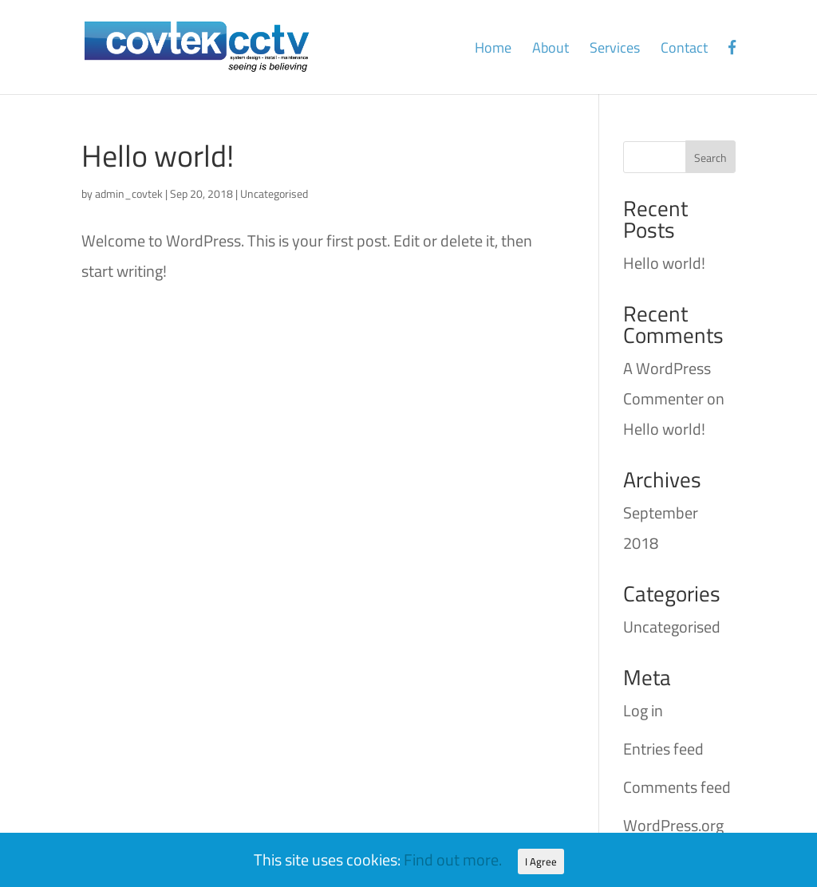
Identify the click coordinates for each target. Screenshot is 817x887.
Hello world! (157, 155)
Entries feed (663, 748)
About (550, 50)
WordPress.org (673, 825)
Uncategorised (274, 193)
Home (493, 50)
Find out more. (453, 859)
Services (615, 50)
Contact (684, 50)
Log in (643, 710)
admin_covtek (129, 193)
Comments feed (677, 787)
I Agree (541, 861)
